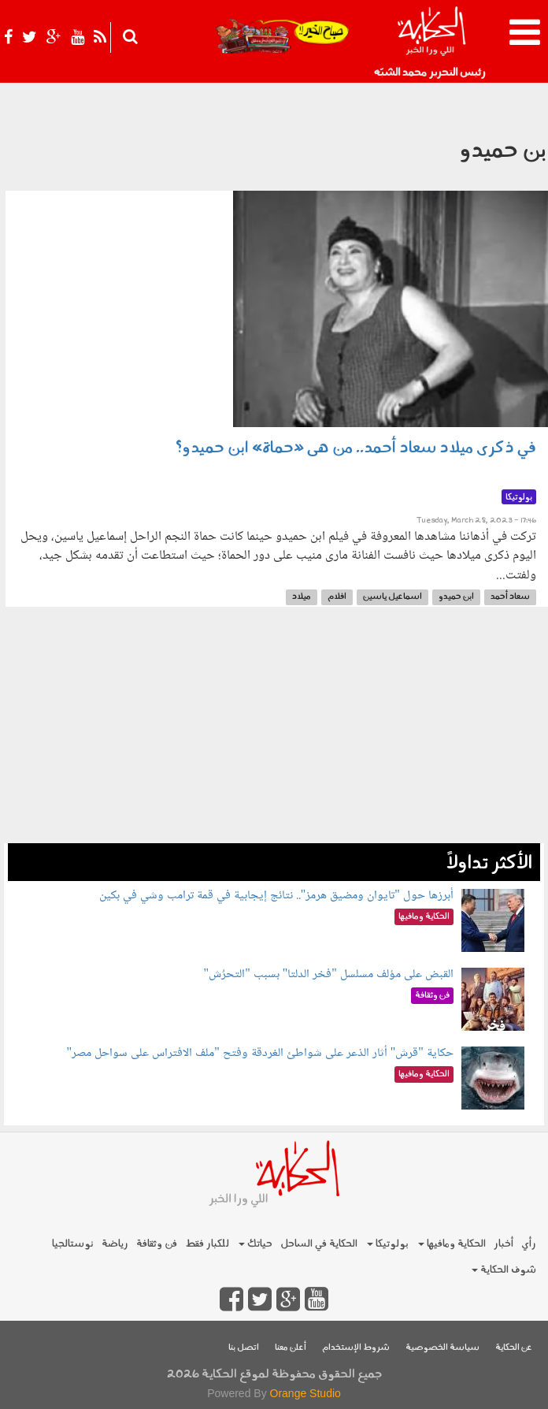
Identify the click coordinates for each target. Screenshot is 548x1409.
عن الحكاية (513, 1348)
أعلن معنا (290, 1348)
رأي (528, 1243)
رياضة (115, 1243)
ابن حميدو (456, 597)
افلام (337, 597)
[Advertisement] (274, 733)
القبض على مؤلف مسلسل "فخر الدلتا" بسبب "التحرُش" (329, 974)
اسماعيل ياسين (392, 597)
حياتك (255, 1243)
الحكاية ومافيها (452, 1243)
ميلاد (301, 597)
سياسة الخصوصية (442, 1348)
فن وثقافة (156, 1243)
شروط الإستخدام (356, 1348)
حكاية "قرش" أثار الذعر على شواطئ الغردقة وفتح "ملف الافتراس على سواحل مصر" (260, 1053)
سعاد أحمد (510, 597)
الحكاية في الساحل (318, 1243)
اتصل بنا (243, 1348)
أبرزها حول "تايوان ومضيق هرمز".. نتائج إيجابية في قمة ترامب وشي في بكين (276, 895)
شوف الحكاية (504, 1269)
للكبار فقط (207, 1243)
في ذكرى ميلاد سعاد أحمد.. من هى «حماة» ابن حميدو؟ (356, 448)
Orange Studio (305, 1393)
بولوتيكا (388, 1243)
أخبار (503, 1243)
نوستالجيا (73, 1243)
